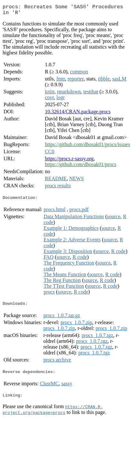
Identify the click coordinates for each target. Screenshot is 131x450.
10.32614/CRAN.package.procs (77, 114)
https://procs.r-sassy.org (69, 161)
